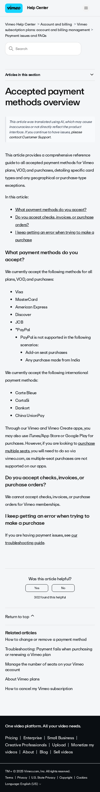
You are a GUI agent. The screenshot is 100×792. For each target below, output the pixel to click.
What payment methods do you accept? (51, 209)
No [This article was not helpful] (63, 588)
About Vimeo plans (22, 679)
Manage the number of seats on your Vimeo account (44, 667)
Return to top (20, 616)
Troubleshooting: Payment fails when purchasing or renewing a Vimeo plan (48, 652)
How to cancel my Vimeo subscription (39, 688)
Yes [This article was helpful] (36, 588)
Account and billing (56, 24)
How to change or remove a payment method (46, 639)
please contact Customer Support (45, 134)
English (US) (31, 784)
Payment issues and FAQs (25, 36)
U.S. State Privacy (43, 777)
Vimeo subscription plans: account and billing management (47, 27)
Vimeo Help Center (20, 24)
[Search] (43, 48)
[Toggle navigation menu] (86, 8)
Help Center (37, 8)
